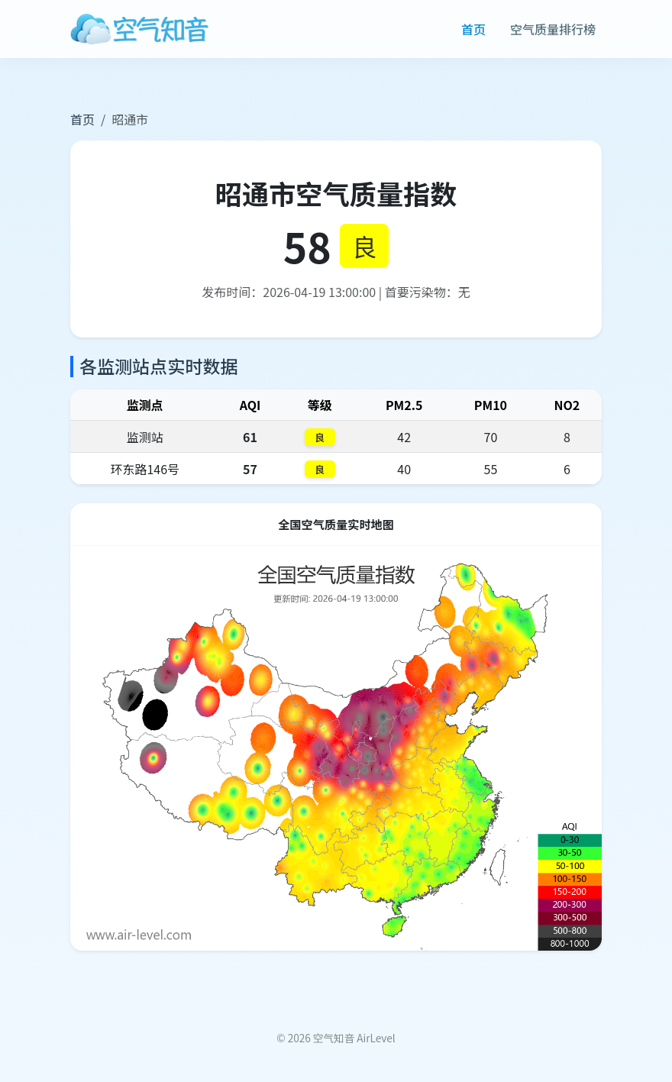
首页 (473, 29)
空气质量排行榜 (553, 29)
